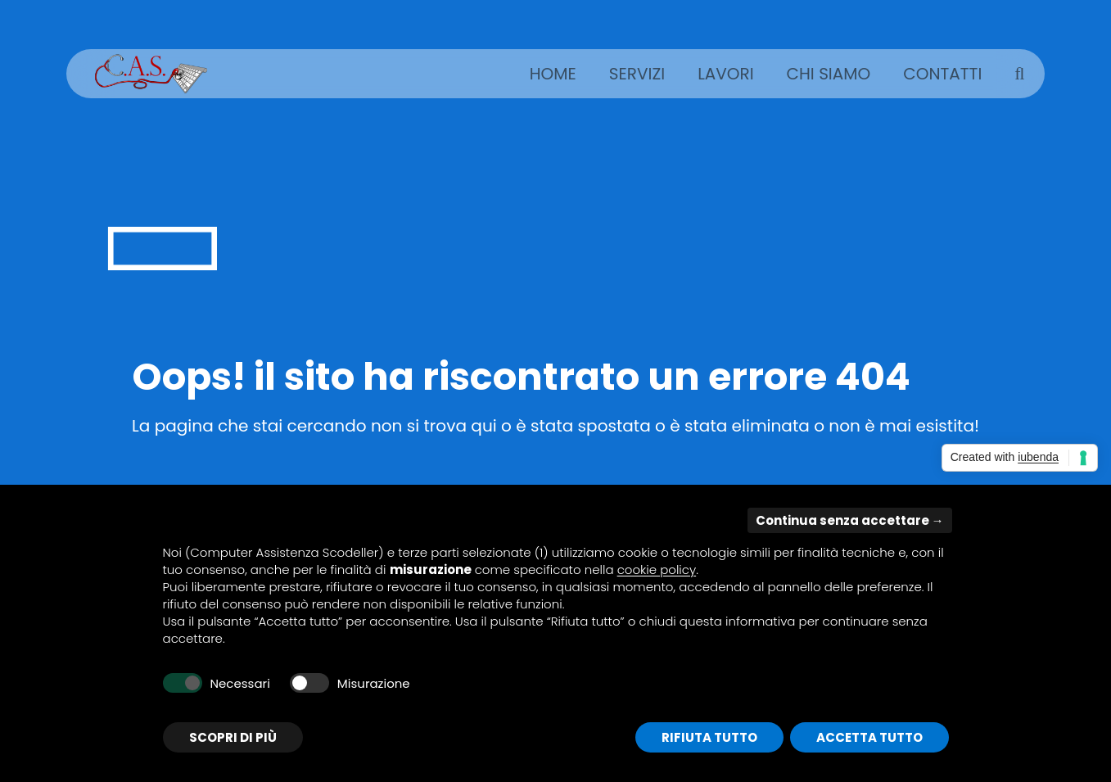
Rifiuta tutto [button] (709, 737)
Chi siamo (829, 73)
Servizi (637, 73)
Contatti (942, 73)
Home (553, 73)
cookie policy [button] (657, 569)
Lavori (725, 73)
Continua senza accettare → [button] (850, 520)
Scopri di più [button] (233, 737)
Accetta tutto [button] (869, 737)
